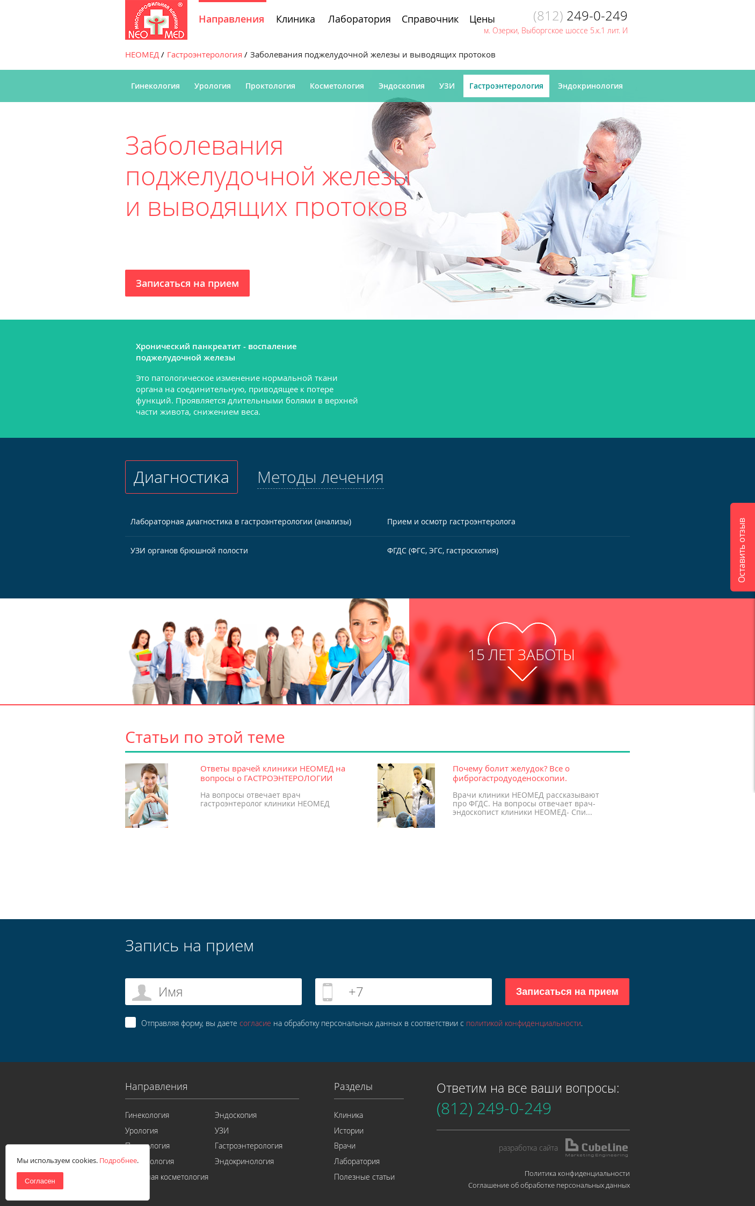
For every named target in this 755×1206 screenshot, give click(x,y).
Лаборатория (357, 1161)
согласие (255, 1023)
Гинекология (155, 86)
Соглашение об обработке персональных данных (549, 1185)
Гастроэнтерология (506, 86)
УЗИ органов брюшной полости (189, 550)
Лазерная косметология (166, 1177)
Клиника (348, 1115)
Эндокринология (590, 86)
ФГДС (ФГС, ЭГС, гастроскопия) (442, 550)
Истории (349, 1130)
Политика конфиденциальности (577, 1173)
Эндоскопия (402, 86)
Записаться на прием (187, 283)
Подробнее (118, 1160)
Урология (212, 86)
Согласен (40, 1181)
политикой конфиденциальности (523, 1023)
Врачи (344, 1145)
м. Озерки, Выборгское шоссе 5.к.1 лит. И (556, 30)
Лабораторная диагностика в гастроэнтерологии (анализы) (240, 521)
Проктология (270, 86)
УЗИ (447, 86)
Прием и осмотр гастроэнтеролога (451, 521)
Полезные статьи (364, 1177)
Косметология (337, 86)
